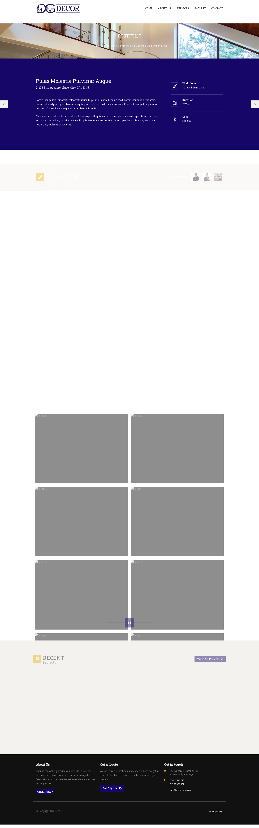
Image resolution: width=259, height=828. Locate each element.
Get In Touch (46, 794)
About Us (164, 8)
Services (183, 8)
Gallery (200, 8)
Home (148, 8)
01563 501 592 (178, 786)
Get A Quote (113, 791)
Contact (217, 8)
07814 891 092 (178, 782)
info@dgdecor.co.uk (181, 792)
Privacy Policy (214, 814)
